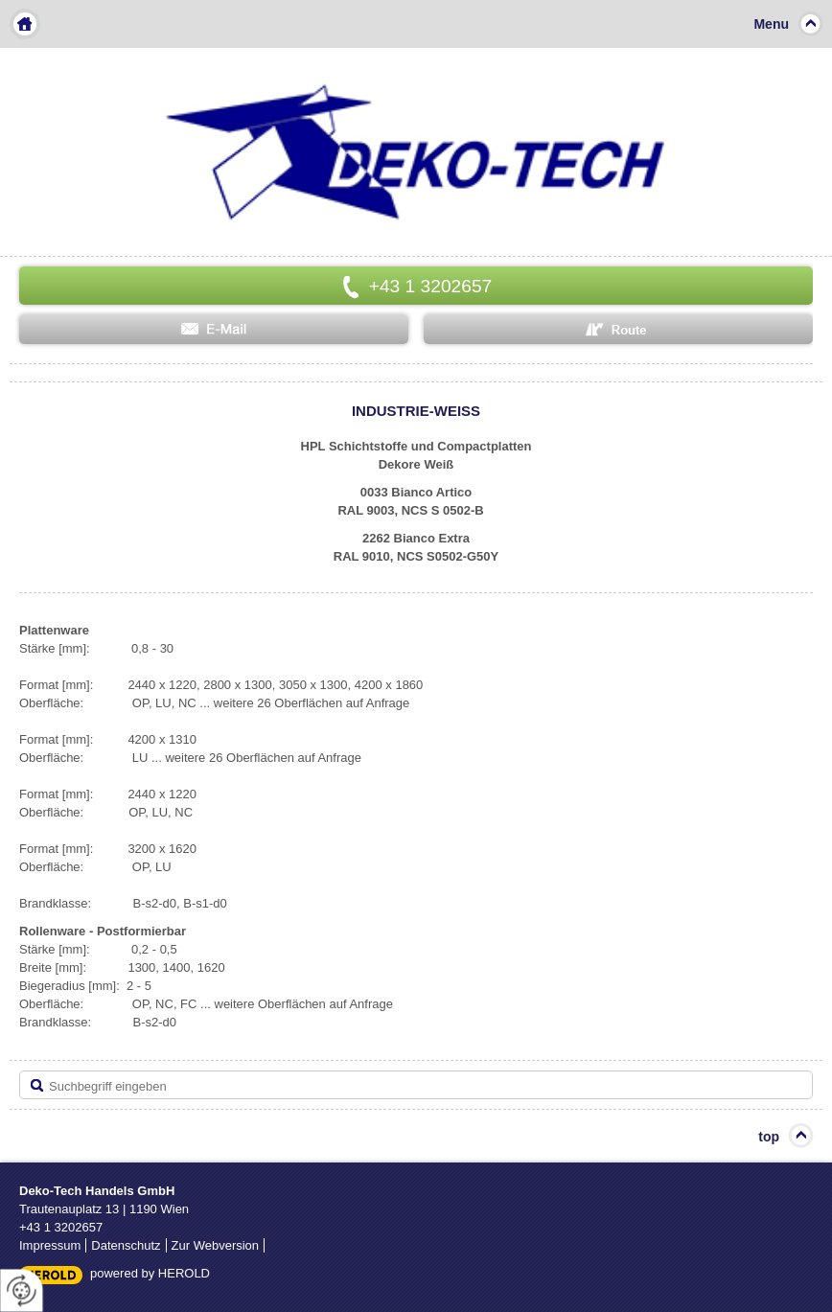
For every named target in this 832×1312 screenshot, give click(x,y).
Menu (771, 24)
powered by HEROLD (150, 1273)
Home (25, 24)
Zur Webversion (216, 1245)
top (768, 1136)
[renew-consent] (21, 1290)
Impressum (50, 1245)
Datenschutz (125, 1245)
